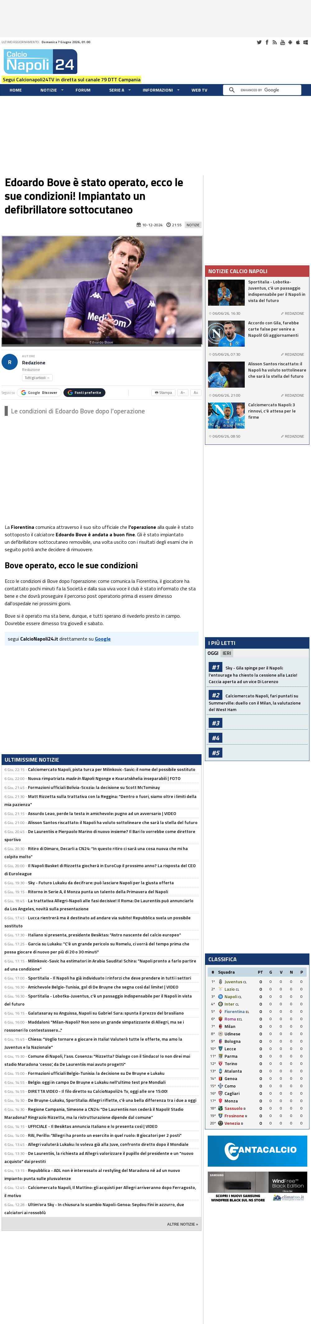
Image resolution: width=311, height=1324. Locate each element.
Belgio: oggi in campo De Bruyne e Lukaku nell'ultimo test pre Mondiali (96, 1082)
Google (39, 392)
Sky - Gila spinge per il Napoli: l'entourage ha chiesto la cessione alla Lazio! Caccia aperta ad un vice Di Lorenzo (253, 674)
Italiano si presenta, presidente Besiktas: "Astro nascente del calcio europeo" (104, 934)
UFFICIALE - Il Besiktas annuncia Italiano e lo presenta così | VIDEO (92, 1126)
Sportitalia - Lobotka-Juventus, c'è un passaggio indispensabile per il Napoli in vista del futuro (276, 291)
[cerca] (264, 90)
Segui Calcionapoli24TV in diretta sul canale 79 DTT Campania (72, 79)
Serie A (116, 90)
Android (290, 42)
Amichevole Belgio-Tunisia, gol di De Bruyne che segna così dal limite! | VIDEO (103, 987)
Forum (83, 90)
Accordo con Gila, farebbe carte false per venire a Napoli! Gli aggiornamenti (273, 329)
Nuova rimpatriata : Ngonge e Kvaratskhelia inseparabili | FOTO (104, 778)
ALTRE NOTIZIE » (182, 1224)
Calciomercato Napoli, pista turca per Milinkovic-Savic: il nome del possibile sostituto (111, 769)
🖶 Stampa (163, 392)
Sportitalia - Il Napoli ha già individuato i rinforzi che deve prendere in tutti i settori (109, 978)
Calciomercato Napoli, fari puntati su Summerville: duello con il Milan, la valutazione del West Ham (255, 702)
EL (247, 1012)
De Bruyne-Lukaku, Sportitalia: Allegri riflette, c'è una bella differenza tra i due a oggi (112, 1100)
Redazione (33, 362)
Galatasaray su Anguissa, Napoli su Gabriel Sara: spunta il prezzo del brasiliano (106, 1013)
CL (245, 982)
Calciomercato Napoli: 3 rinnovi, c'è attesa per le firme (272, 411)
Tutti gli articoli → (37, 377)
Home (16, 90)
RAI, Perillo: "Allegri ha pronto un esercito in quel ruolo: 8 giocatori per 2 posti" (105, 1135)
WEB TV (199, 90)
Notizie (48, 90)
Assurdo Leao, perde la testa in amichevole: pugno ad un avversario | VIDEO (102, 813)
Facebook (267, 42)
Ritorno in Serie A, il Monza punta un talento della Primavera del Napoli (98, 891)
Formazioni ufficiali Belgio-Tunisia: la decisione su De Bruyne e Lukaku (96, 1073)
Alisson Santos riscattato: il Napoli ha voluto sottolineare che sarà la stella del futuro (112, 822)
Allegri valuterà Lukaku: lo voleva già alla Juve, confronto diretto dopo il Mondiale (108, 1144)
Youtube (282, 42)
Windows (306, 42)
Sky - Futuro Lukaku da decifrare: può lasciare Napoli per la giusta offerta (101, 882)
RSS (275, 42)
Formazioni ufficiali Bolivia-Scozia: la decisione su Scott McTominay (94, 787)
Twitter (259, 42)
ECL (239, 1019)
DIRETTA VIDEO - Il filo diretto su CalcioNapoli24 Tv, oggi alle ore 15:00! (98, 1091)
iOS (298, 42)
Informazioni (158, 90)
